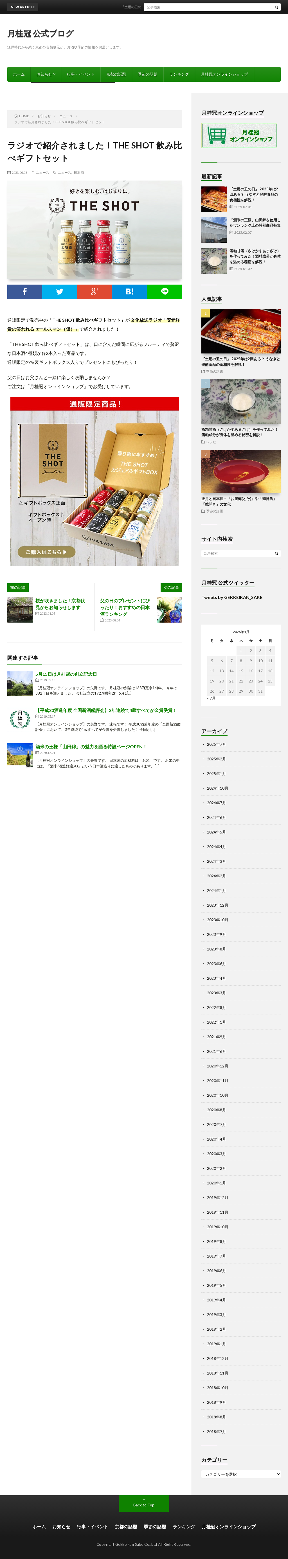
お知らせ (44, 74)
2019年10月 (217, 1226)
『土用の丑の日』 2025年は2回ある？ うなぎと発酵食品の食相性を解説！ (182, 7)
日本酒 (79, 172)
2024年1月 (216, 890)
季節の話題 (148, 74)
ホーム (19, 74)
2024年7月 (216, 802)
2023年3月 (216, 992)
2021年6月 (216, 1051)
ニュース (42, 172)
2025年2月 (216, 758)
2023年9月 (216, 934)
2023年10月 (217, 919)
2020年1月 (216, 1182)
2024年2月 (216, 875)
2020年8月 (216, 1109)
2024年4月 (216, 846)
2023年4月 (216, 978)
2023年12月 (217, 905)
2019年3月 (216, 1314)
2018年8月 (216, 1416)
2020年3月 (216, 1153)
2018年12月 (217, 1358)
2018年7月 (216, 1431)
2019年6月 (216, 1270)
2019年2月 (216, 1329)
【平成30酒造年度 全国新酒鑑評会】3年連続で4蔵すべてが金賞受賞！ (106, 710)
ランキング (179, 74)
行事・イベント (80, 74)
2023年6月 (216, 963)
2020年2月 (216, 1168)
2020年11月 (217, 1080)
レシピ (211, 441)
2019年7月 (216, 1256)
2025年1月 (216, 773)
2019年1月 (216, 1343)
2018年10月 (217, 1387)
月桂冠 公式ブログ (40, 33)
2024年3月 (216, 861)
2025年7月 (216, 744)
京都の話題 (116, 74)
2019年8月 (216, 1241)
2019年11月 (217, 1212)
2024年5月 (216, 832)
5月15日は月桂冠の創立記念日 (66, 674)
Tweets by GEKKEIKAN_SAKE (231, 597)
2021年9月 (216, 1036)
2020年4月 (216, 1139)
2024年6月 (216, 817)
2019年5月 (216, 1285)
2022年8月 (216, 1007)
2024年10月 (217, 788)
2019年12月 (217, 1197)
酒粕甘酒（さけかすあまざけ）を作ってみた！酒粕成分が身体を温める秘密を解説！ (255, 256)
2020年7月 (216, 1124)
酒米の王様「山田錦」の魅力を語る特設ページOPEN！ (91, 746)
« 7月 (211, 698)
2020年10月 (217, 1095)
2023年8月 (216, 949)
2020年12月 (217, 1066)
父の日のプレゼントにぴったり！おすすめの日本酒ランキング (125, 607)
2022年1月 (216, 1022)
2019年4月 (216, 1299)
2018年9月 (216, 1402)
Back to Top (143, 1504)
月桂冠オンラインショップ (224, 74)
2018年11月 (217, 1373)
